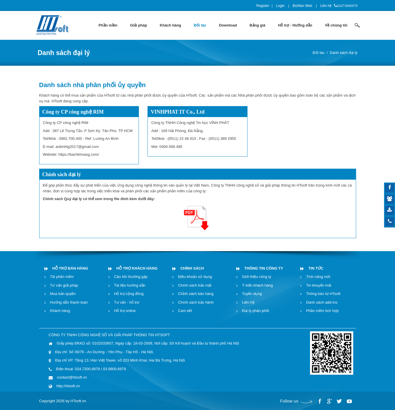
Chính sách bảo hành (195, 302)
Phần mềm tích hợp (322, 311)
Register (262, 6)
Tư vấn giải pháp (64, 285)
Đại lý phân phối (255, 311)
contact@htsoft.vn (72, 377)
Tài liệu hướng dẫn (129, 285)
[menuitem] (108, 25)
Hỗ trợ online (125, 311)
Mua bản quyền (63, 293)
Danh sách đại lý (344, 52)
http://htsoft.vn (68, 386)
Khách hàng (60, 311)
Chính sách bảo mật (194, 285)
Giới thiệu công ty (256, 276)
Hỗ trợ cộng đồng (129, 293)
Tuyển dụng (252, 293)
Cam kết (185, 311)
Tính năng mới (318, 276)
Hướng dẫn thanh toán (69, 302)
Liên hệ (326, 6)
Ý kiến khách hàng (257, 285)
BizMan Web (302, 6)
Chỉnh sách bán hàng (195, 293)
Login (280, 6)
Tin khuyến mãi (318, 285)
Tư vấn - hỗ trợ (126, 302)
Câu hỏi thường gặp (131, 276)
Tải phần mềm (62, 276)
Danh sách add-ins (321, 302)
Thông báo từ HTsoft (323, 293)
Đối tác (318, 52)
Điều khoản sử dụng (195, 276)
